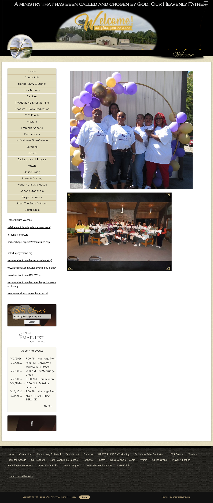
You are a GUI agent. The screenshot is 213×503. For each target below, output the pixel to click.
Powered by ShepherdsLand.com (176, 497)
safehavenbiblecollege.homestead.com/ (29, 227)
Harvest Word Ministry (21, 476)
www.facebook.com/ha (20, 260)
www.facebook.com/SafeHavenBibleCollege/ (32, 267)
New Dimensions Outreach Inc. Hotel (28, 293)
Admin (84, 497)
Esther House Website (20, 220)
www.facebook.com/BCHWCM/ (24, 275)
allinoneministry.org (18, 234)
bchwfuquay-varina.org (20, 253)
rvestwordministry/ (42, 260)
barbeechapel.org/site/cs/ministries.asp (29, 242)
